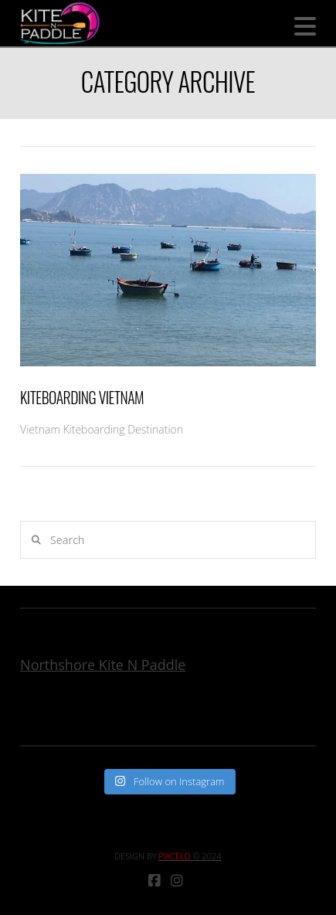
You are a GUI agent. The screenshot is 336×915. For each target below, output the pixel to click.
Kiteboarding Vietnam (82, 397)
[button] (305, 26)
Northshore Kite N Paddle (102, 664)
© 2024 (189, 856)
